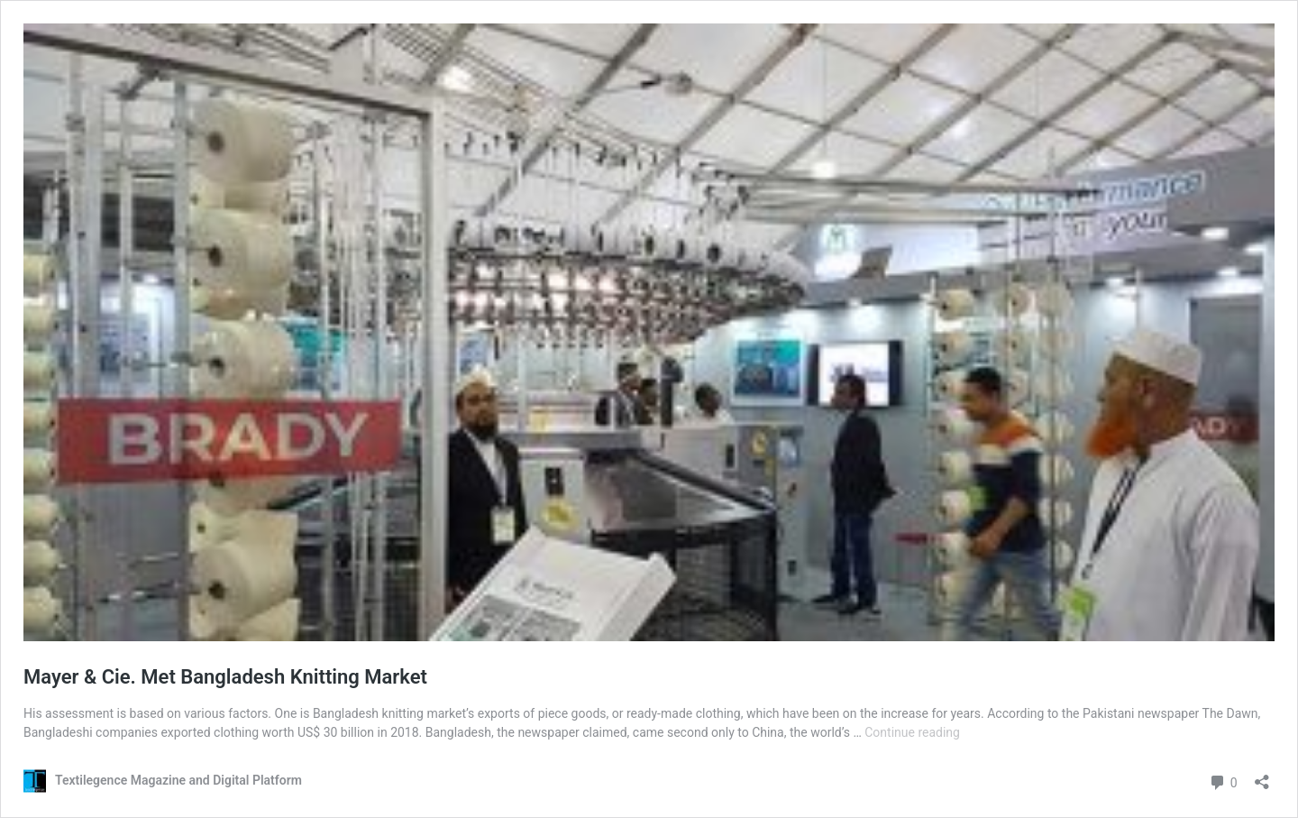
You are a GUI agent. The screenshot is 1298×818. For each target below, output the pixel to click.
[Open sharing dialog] (1262, 776)
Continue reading (912, 732)
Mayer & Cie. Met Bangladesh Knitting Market (225, 677)
